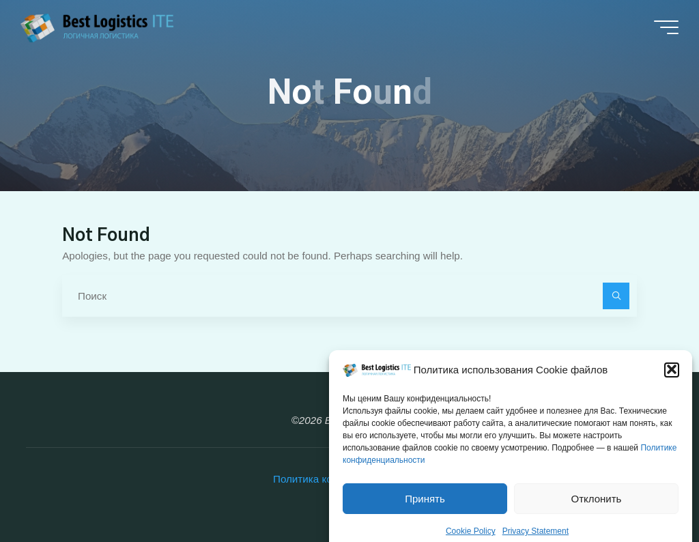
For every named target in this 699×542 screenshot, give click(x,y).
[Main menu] (666, 27)
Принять (425, 509)
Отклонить (596, 509)
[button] (672, 380)
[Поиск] (616, 296)
